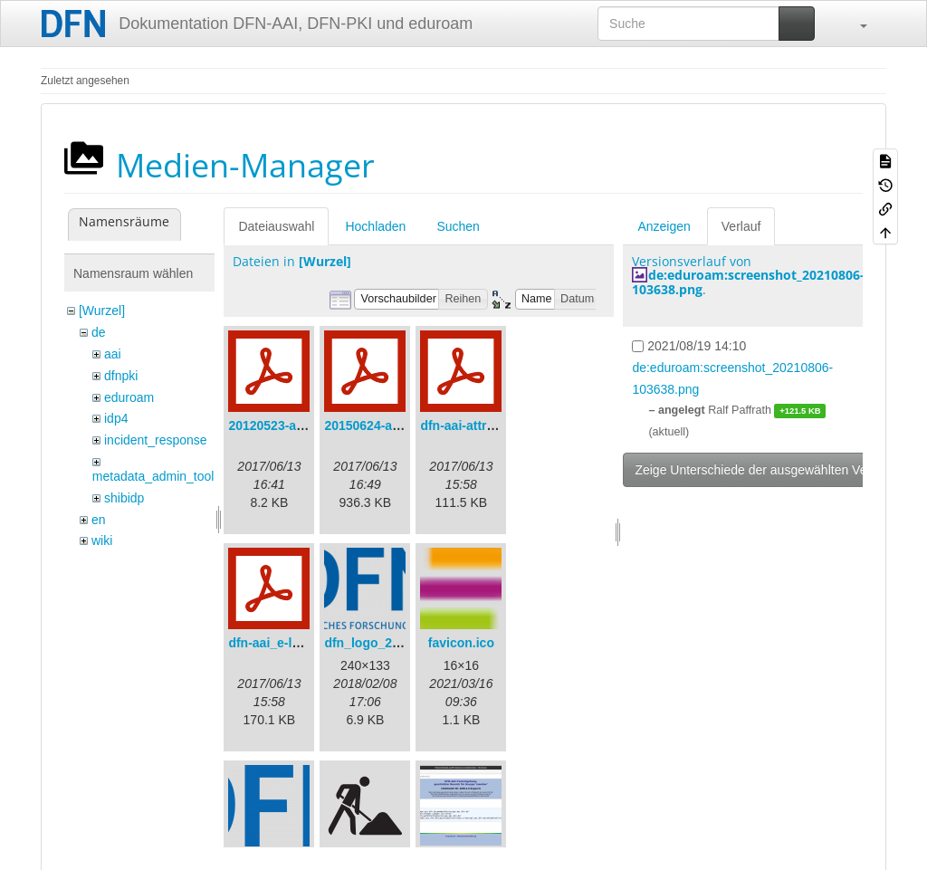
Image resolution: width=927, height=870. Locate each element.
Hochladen (375, 226)
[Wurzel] (102, 310)
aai (112, 354)
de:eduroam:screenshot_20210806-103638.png (748, 281)
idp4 (116, 418)
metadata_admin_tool (153, 476)
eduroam (129, 397)
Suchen (457, 226)
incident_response (155, 440)
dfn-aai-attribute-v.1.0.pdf (495, 425)
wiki (101, 540)
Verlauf (741, 226)
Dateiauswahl (276, 226)
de (98, 332)
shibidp (124, 498)
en (98, 519)
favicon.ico (461, 643)
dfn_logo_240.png (378, 643)
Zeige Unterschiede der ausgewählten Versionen (771, 470)
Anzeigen (663, 226)
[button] (854, 23)
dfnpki (121, 375)
